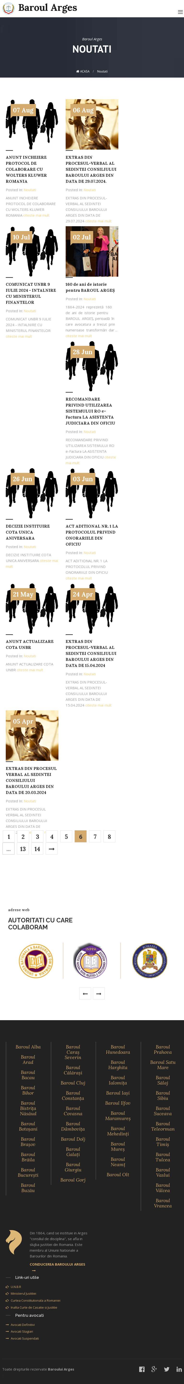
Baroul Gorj (73, 1180)
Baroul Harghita (117, 1064)
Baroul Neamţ (118, 1161)
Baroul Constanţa (73, 1095)
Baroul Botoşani (28, 1126)
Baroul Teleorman (163, 1126)
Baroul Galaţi (73, 1151)
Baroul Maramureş (118, 1115)
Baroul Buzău (28, 1187)
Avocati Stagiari (19, 1331)
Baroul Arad (28, 1059)
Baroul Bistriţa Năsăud (28, 1108)
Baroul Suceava (163, 1110)
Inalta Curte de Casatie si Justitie (31, 1307)
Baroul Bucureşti (28, 1172)
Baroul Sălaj (163, 1080)
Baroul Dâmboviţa (73, 1126)
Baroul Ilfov (118, 1103)
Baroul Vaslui (163, 1172)
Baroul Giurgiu (73, 1167)
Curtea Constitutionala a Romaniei (33, 1300)
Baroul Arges (39, 8)
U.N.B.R (13, 1287)
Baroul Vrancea (163, 1203)
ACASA (83, 71)
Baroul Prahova (163, 1049)
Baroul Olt (118, 1174)
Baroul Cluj (73, 1083)
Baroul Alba (28, 1047)
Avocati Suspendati (22, 1338)
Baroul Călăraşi (73, 1070)
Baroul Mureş (118, 1146)
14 (37, 849)
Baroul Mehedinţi (118, 1131)
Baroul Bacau (28, 1074)
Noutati (102, 71)
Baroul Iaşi (118, 1093)
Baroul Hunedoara (118, 1049)
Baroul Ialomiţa (118, 1080)
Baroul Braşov (28, 1141)
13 (23, 849)
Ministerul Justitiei (21, 1293)
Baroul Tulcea (162, 1157)
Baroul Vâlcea (163, 1187)
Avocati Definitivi (20, 1325)
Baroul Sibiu (163, 1095)
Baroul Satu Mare (163, 1064)
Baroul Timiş (163, 1141)
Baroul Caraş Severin (73, 1052)
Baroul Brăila (28, 1157)
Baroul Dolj (73, 1139)
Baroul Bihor (28, 1090)
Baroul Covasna (73, 1110)
